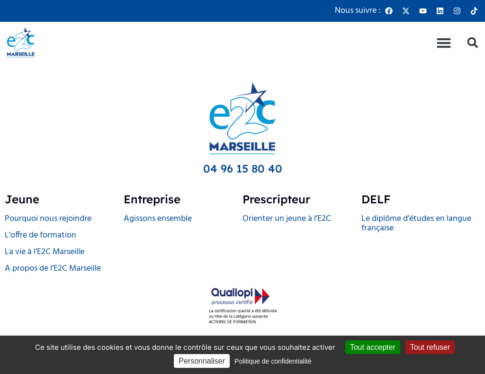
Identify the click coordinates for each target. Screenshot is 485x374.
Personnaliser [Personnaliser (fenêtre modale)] (202, 361)
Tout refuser (430, 347)
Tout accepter (372, 347)
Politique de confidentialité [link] (273, 361)
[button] (443, 42)
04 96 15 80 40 (242, 168)
